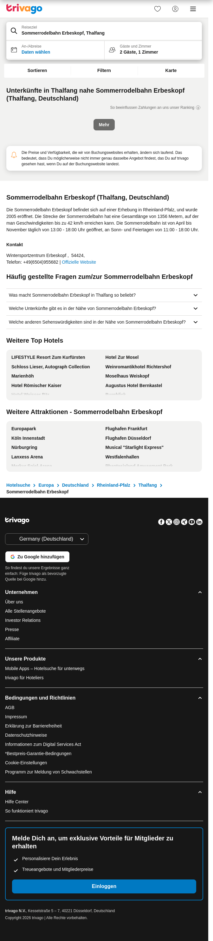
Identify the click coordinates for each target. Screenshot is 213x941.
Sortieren (37, 70)
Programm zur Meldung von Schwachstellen (48, 771)
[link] (157, 9)
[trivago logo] (24, 9)
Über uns (14, 601)
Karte (171, 70)
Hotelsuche (18, 485)
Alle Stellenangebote (25, 611)
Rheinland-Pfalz (113, 485)
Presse (12, 629)
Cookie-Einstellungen (26, 762)
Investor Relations (23, 620)
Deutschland (75, 485)
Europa (46, 485)
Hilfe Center (17, 801)
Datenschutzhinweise (26, 735)
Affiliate (12, 638)
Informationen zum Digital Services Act (43, 744)
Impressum (16, 716)
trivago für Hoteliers (24, 677)
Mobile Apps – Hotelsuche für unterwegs (45, 668)
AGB (10, 707)
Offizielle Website (79, 262)
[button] (104, 31)
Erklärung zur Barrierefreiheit (33, 725)
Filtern (104, 70)
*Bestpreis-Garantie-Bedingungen (38, 753)
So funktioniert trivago (26, 810)
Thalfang (148, 485)
